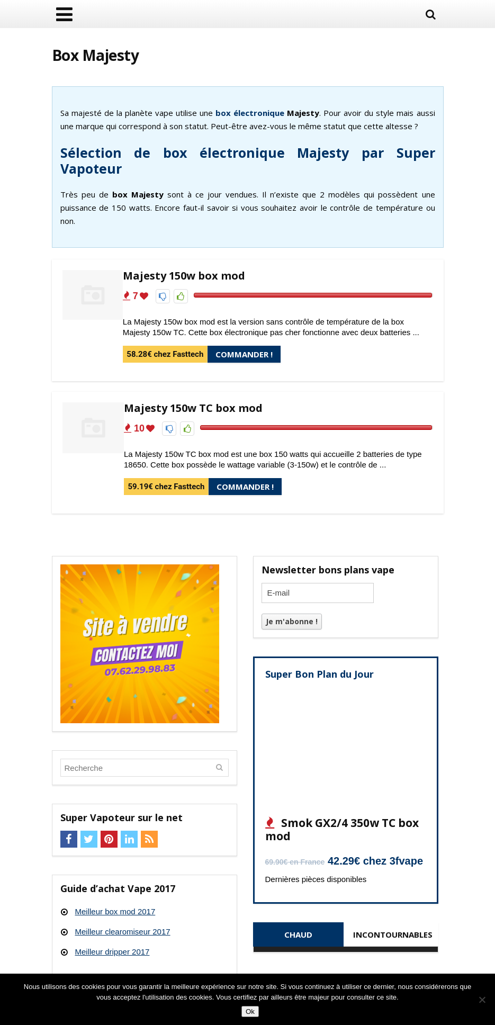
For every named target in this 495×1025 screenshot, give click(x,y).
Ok (250, 1011)
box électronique (249, 112)
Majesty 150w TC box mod (193, 408)
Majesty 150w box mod (184, 275)
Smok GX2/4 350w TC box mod (342, 829)
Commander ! (244, 354)
